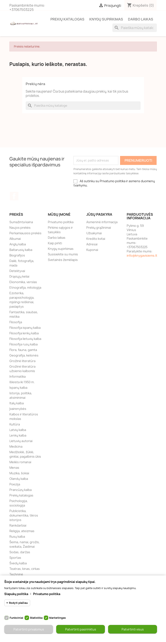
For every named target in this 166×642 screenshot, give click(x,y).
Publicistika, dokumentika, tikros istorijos (23, 515)
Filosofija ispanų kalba (25, 328)
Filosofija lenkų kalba (24, 333)
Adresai (91, 244)
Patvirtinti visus (133, 629)
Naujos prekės (20, 228)
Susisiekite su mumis (63, 254)
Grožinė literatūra (22, 361)
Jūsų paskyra (99, 214)
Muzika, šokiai (19, 473)
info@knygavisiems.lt (142, 255)
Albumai (15, 239)
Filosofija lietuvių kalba (25, 339)
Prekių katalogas (67, 19)
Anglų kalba (17, 244)
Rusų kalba (17, 536)
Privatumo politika (60, 222)
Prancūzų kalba (20, 490)
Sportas (15, 558)
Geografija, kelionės (23, 355)
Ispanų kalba (18, 388)
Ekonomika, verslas (23, 282)
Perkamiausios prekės (25, 233)
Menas (14, 468)
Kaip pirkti (55, 243)
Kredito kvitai (95, 239)
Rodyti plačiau (18, 603)
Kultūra (14, 424)
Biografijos (17, 255)
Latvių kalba (17, 430)
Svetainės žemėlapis (63, 260)
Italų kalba (16, 403)
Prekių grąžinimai (98, 228)
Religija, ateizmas (21, 531)
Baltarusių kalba (20, 250)
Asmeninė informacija (102, 222)
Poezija (14, 484)
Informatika (17, 376)
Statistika (36, 618)
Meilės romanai (20, 462)
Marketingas (57, 618)
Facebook (14, 196)
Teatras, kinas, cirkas (24, 569)
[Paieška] (134, 27)
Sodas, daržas (19, 552)
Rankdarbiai (17, 525)
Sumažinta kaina (21, 222)
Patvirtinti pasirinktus (80, 629)
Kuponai (92, 250)
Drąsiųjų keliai (19, 276)
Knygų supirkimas (106, 19)
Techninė (16, 574)
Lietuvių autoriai (20, 441)
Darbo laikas (140, 19)
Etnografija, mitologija (25, 287)
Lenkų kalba (17, 435)
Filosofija (15, 322)
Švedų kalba (18, 563)
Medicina (15, 446)
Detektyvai (17, 271)
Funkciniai (16, 618)
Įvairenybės (17, 409)
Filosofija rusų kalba (23, 344)
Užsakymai (94, 233)
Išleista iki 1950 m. (22, 382)
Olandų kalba (18, 479)
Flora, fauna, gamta (23, 350)
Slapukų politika (16, 594)
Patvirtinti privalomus (28, 629)
